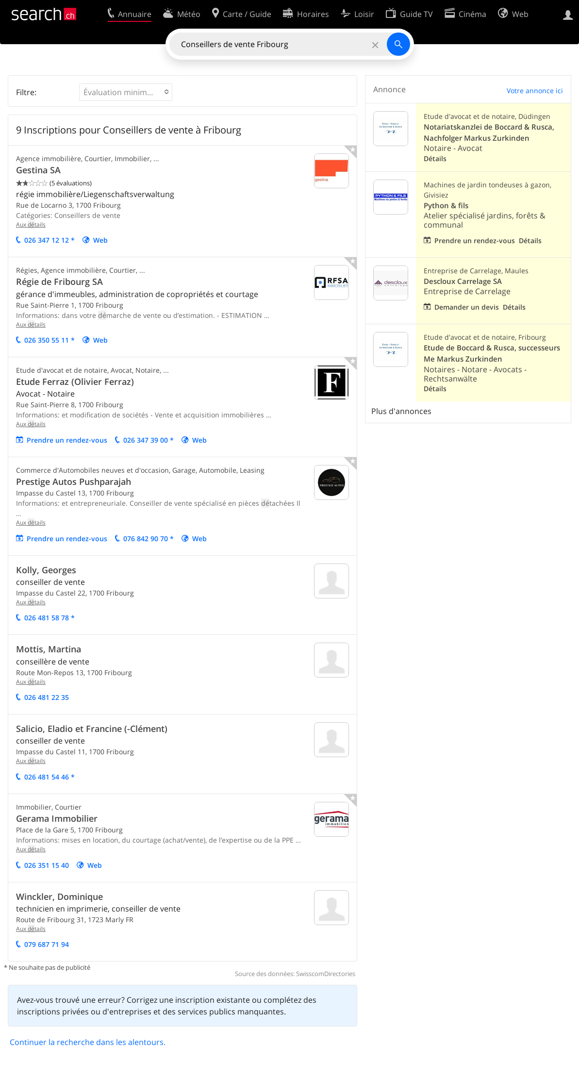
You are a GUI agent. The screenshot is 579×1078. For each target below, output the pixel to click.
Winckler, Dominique (59, 896)
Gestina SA (38, 170)
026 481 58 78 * (49, 617)
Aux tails (31, 224)
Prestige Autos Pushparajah (73, 481)
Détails (435, 158)
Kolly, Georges (46, 570)
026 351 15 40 (46, 865)
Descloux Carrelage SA (463, 281)
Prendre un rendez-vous (67, 440)
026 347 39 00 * (148, 440)
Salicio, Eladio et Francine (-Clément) (91, 728)
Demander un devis (466, 307)
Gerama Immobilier (57, 818)
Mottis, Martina (48, 649)
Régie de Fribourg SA (59, 281)
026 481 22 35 (46, 697)
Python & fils (446, 205)
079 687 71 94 (46, 944)
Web (100, 240)
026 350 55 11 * (49, 340)
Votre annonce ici (535, 90)
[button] (125, 92)
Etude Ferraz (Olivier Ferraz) (75, 381)
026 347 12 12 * (49, 240)
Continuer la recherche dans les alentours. (87, 1042)
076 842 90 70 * (148, 538)
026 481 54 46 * (49, 776)
